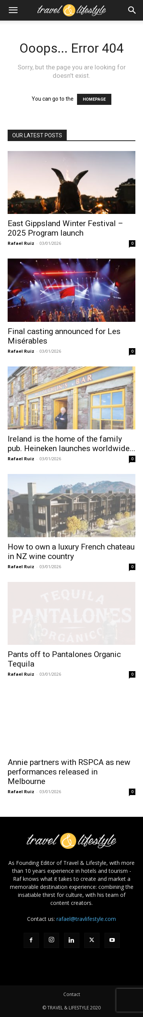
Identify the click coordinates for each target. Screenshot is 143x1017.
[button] (13, 10)
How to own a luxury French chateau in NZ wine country (71, 551)
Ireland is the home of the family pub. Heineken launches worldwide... (71, 443)
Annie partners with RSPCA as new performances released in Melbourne (69, 772)
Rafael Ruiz (21, 243)
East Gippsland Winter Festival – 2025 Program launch (65, 228)
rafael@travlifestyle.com (86, 918)
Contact (71, 994)
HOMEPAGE (94, 99)
